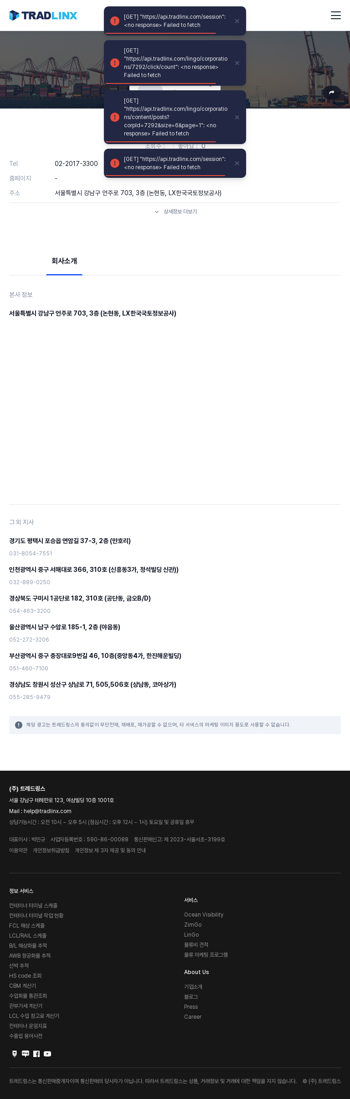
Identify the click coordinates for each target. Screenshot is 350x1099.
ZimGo (192, 925)
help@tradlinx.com (48, 811)
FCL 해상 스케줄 (27, 926)
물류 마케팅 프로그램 (206, 955)
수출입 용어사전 (25, 1036)
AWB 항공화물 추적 (30, 956)
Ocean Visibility (203, 915)
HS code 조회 (25, 976)
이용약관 (18, 850)
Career (192, 1017)
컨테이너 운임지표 (28, 1026)
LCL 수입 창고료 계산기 (34, 1016)
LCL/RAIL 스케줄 (27, 936)
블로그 (191, 997)
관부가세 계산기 (25, 1006)
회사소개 (64, 261)
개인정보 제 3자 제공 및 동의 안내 (110, 850)
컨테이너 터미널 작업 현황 (36, 915)
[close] (237, 21)
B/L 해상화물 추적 (28, 946)
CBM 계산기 (22, 986)
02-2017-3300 (76, 163)
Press (191, 1007)
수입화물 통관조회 (28, 996)
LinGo (191, 935)
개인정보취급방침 (51, 850)
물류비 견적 (196, 945)
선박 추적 (19, 966)
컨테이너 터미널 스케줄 (33, 905)
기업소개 (193, 987)
